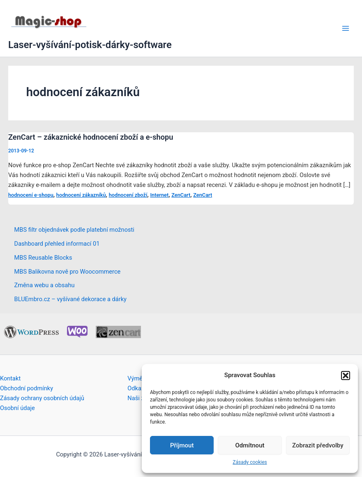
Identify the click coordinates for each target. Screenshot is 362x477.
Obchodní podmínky (26, 388)
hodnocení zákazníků (81, 195)
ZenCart (180, 195)
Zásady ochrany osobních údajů (42, 398)
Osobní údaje (17, 408)
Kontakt (10, 378)
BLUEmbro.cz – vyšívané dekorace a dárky (70, 299)
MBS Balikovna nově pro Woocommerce (67, 271)
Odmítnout (250, 445)
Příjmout (182, 445)
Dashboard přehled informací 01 (57, 243)
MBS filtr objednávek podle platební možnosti (74, 229)
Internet (159, 195)
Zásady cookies (250, 462)
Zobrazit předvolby (318, 445)
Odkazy (137, 388)
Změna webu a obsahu (44, 285)
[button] (345, 375)
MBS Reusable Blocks (43, 257)
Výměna (138, 378)
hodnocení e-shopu (30, 195)
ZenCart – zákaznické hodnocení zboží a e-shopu (90, 137)
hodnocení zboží (128, 195)
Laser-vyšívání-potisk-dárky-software (90, 45)
